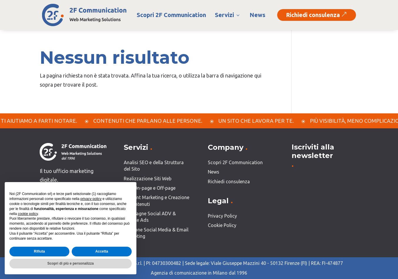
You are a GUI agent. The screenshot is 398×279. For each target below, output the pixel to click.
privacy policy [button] (90, 199)
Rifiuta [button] (39, 251)
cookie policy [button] (28, 214)
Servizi (228, 14)
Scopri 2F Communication (171, 14)
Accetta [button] (101, 251)
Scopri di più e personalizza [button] (70, 263)
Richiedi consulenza (316, 14)
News (257, 14)
